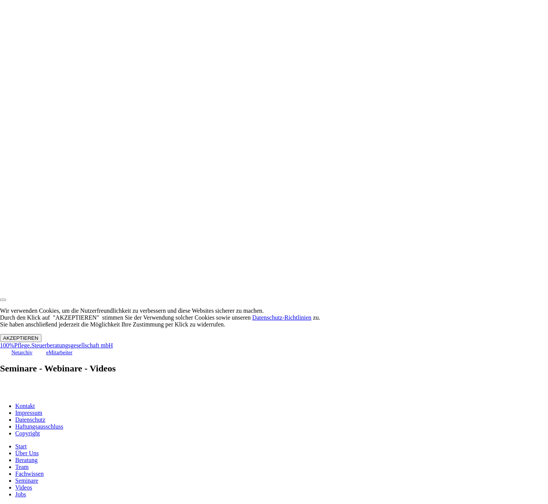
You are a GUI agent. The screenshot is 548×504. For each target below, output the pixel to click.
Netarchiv (21, 352)
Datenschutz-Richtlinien (282, 317)
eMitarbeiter (59, 352)
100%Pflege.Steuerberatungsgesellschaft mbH (56, 345)
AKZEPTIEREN (20, 338)
